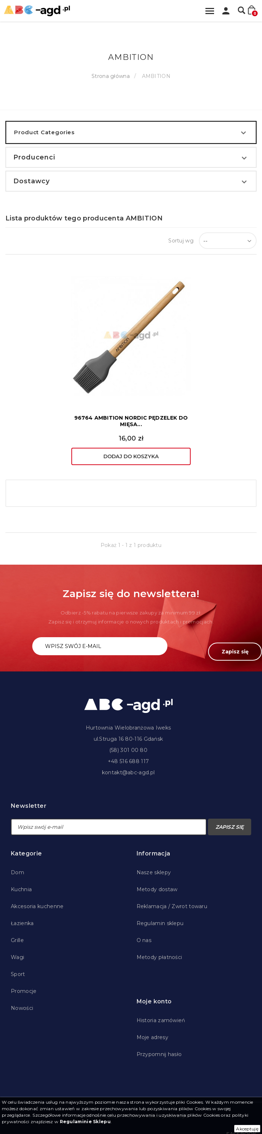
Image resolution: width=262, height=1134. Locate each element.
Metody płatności (159, 957)
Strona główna (111, 76)
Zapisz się (235, 651)
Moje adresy (152, 1037)
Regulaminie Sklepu (85, 1121)
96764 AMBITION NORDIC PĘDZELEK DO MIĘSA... (131, 421)
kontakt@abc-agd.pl (128, 772)
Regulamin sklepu (160, 923)
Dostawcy (31, 181)
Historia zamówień (161, 1020)
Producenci (34, 157)
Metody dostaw (157, 889)
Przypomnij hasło (159, 1054)
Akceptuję (247, 1128)
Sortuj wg (181, 240)
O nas (144, 940)
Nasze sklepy (154, 872)
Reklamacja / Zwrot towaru (172, 906)
